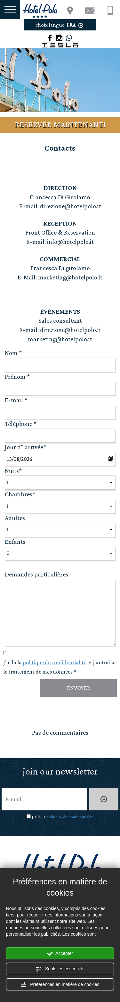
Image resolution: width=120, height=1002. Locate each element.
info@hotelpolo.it (70, 241)
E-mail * (16, 399)
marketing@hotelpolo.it (69, 277)
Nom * (13, 352)
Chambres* (20, 494)
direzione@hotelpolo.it (70, 206)
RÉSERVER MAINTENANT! (60, 124)
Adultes (15, 517)
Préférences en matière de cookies (59, 985)
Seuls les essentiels (60, 969)
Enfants (15, 541)
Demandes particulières (36, 574)
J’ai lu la (63, 816)
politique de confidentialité (54, 662)
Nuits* (13, 470)
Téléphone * (20, 423)
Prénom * (17, 376)
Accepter (60, 953)
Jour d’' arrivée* (25, 447)
